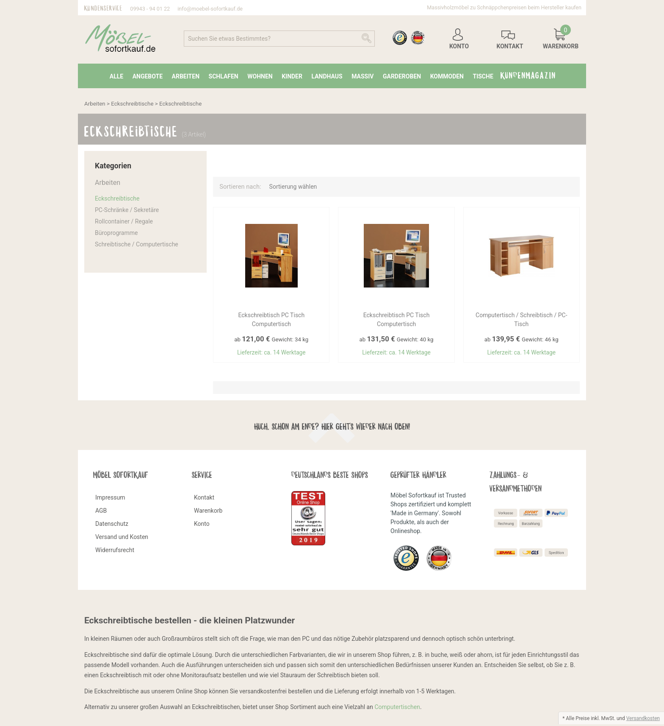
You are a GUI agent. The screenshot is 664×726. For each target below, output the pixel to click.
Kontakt (204, 498)
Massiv (362, 76)
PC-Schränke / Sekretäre (127, 210)
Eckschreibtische (132, 104)
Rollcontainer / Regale (124, 221)
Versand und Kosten (121, 538)
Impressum (110, 498)
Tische (483, 76)
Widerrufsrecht (114, 551)
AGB (101, 511)
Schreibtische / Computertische (136, 244)
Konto (202, 525)
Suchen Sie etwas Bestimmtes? (229, 38)
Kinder (292, 76)
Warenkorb (208, 511)
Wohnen (259, 76)
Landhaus (326, 76)
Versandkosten (643, 718)
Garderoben (402, 76)
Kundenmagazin (528, 74)
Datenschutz (111, 525)
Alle (116, 76)
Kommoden (447, 76)
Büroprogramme (116, 232)
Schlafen (223, 76)
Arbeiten (186, 76)
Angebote (148, 76)
